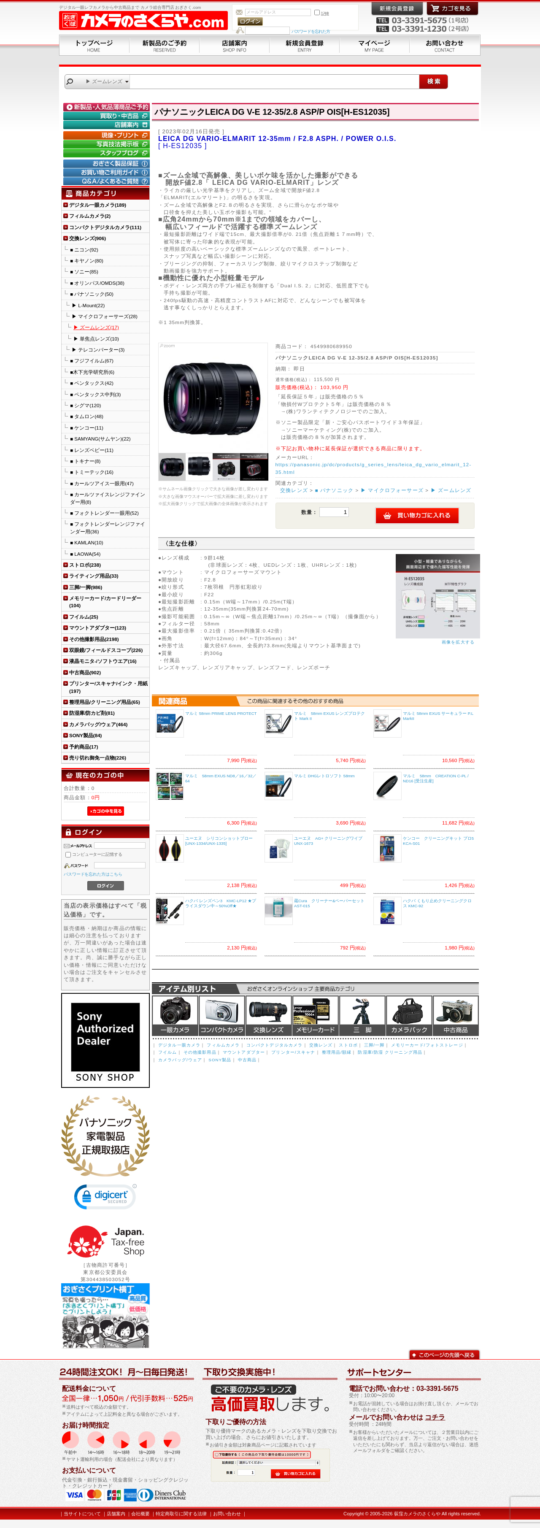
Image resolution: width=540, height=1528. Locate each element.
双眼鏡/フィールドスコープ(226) (106, 650)
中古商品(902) (85, 672)
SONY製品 (219, 1059)
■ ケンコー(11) (86, 427)
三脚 (362, 1015)
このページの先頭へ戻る (444, 1354)
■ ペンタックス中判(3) (95, 394)
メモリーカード (315, 1015)
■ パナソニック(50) (91, 294)
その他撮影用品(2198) (94, 639)
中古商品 (456, 1015)
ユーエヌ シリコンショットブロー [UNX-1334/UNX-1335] (219, 841)
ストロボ (348, 1045)
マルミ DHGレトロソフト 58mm (324, 775)
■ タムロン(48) (86, 416)
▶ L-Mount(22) (88, 305)
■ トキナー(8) (85, 461)
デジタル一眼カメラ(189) (97, 205)
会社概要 (140, 1513)
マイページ (375, 45)
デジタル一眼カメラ (175, 1015)
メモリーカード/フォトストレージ (427, 1045)
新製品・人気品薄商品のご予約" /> (107, 107)
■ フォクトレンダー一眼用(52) (104, 513)
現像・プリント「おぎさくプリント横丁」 (107, 135)
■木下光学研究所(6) (92, 372)
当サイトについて (82, 1513)
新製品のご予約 (165, 45)
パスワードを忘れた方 (311, 31)
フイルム (167, 1052)
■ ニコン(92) (84, 249)
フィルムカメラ (223, 1045)
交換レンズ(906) (87, 238)
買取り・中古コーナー (107, 116)
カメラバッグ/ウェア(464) (98, 724)
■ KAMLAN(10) (86, 542)
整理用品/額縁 (337, 1052)
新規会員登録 (305, 45)
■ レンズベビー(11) (91, 450)
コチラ (435, 1417)
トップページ (94, 45)
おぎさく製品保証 (107, 164)
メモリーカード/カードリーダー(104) (105, 601)
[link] (105, 1199)
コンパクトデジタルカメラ (274, 1045)
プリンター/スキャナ (293, 1052)
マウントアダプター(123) (97, 627)
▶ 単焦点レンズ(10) (96, 338)
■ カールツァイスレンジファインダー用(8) (107, 498)
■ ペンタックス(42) (91, 383)
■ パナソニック (334, 490)
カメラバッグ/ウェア (180, 1059)
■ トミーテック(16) (91, 472)
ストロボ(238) (85, 565)
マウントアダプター (244, 1052)
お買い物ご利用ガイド (107, 172)
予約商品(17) (83, 746)
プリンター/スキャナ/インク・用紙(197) (108, 687)
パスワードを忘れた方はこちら (93, 874)
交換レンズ (294, 490)
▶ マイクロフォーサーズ (392, 490)
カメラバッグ (409, 1015)
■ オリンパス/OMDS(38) (97, 283)
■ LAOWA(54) (85, 554)
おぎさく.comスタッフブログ (107, 153)
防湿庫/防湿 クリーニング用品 (390, 1052)
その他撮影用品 (200, 1052)
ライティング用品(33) (94, 576)
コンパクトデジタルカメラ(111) (105, 227)
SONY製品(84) (85, 735)
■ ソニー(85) (84, 271)
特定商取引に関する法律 (181, 1513)
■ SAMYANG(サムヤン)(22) (100, 438)
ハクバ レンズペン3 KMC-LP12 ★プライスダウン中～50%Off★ (220, 903)
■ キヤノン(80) (86, 260)
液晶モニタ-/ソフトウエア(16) (103, 661)
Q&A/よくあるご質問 (107, 181)
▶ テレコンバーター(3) (98, 349)
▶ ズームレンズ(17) (96, 327)
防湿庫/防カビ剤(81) (92, 713)
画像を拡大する (458, 642)
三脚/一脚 (374, 1045)
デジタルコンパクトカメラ (222, 1015)
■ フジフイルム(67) (91, 360)
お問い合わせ (445, 45)
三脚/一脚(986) (85, 587)
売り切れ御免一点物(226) (97, 757)
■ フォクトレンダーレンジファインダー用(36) (107, 527)
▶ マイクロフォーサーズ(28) (105, 316)
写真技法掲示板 (107, 144)
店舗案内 (235, 45)
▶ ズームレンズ (451, 490)
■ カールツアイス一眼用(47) (102, 483)
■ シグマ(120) (85, 405)
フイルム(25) (83, 616)
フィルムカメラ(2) (90, 216)
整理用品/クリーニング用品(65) (104, 702)
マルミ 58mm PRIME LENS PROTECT (221, 713)
